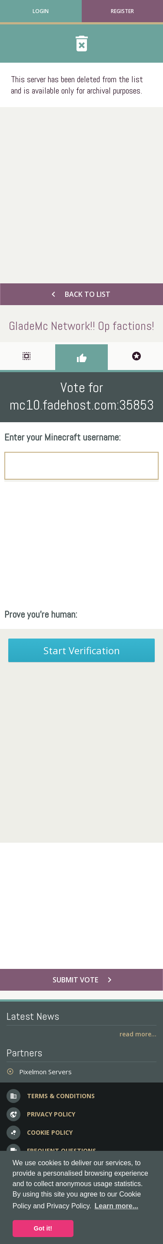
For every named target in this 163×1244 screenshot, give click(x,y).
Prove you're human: (40, 614)
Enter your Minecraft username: (62, 437)
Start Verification (81, 650)
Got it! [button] (43, 1228)
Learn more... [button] (116, 1206)
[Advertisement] (81, 193)
